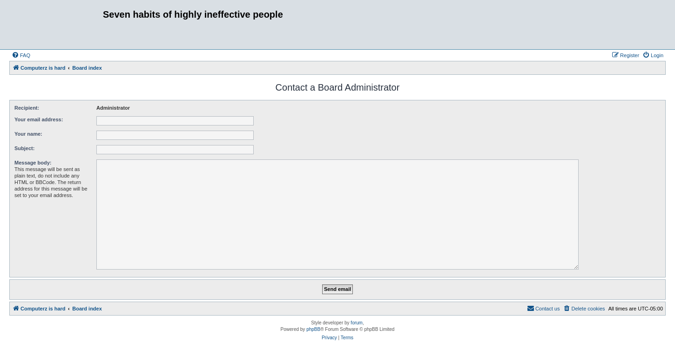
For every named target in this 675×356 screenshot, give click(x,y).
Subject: (24, 148)
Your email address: (38, 119)
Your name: (28, 134)
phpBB (313, 329)
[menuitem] (21, 55)
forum (357, 322)
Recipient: (26, 108)
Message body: (32, 162)
